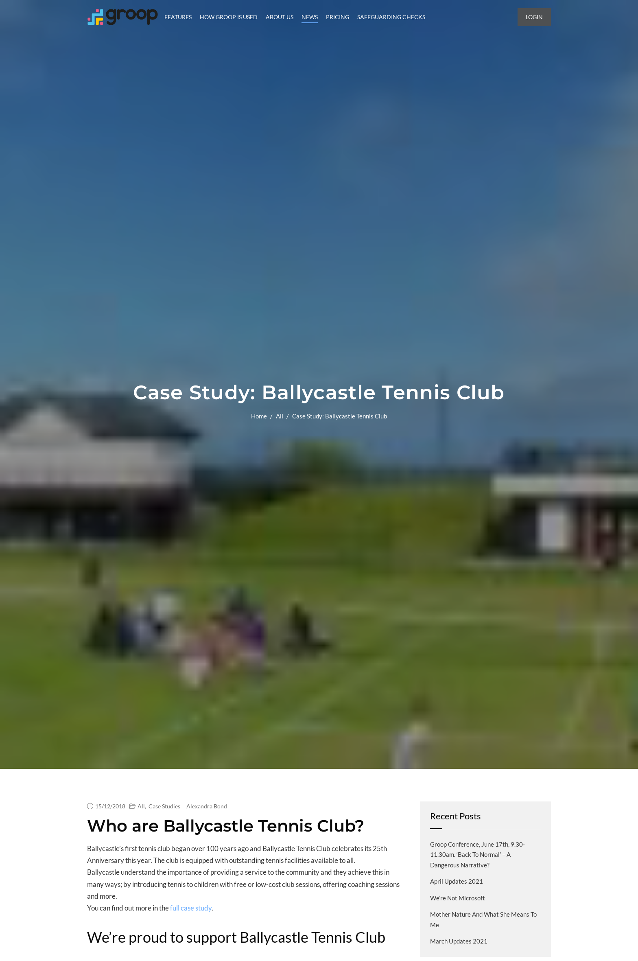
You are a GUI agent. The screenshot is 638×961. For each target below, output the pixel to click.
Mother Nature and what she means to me (483, 919)
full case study (191, 908)
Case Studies (164, 806)
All (279, 416)
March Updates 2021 (458, 941)
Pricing (337, 16)
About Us (279, 16)
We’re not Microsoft (457, 898)
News (310, 16)
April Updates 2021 (456, 881)
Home (259, 416)
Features (178, 16)
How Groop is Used (229, 16)
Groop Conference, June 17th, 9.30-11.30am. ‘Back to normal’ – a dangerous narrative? (477, 855)
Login (534, 16)
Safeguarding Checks (391, 16)
